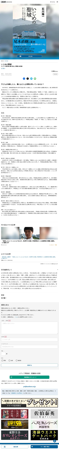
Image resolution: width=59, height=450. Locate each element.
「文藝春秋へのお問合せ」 (16, 393)
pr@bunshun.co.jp (29, 386)
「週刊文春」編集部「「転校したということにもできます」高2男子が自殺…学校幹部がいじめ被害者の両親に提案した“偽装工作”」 (28, 257)
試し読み (31, 56)
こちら (16, 317)
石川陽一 (3, 68)
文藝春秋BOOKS (6, 2)
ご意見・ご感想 (4, 320)
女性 (12, 360)
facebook (24, 79)
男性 (5, 360)
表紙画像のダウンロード (30, 377)
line (35, 79)
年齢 (2, 350)
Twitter (28, 79)
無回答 (19, 360)
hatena (31, 79)
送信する (29, 365)
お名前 (2, 336)
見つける (52, 1)
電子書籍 (6, 60)
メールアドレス (4, 343)
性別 (2, 358)
